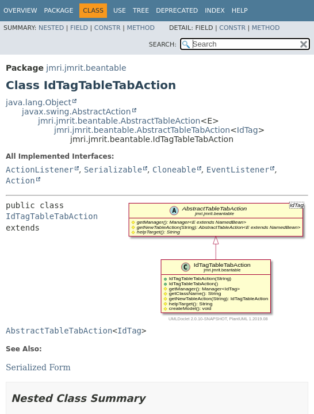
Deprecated (177, 10)
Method (141, 28)
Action (20, 180)
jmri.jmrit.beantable (86, 67)
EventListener (238, 169)
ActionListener (40, 169)
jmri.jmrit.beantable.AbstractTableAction (119, 120)
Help (240, 10)
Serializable (113, 169)
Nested (51, 28)
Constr (107, 28)
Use (119, 10)
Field (79, 28)
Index (214, 10)
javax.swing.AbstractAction (76, 111)
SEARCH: (163, 44)
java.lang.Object (38, 102)
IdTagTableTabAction (52, 216)
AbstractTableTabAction (59, 330)
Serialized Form (38, 367)
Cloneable (174, 169)
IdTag (247, 130)
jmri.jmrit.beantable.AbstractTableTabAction (142, 130)
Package (59, 10)
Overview (20, 10)
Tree (141, 10)
